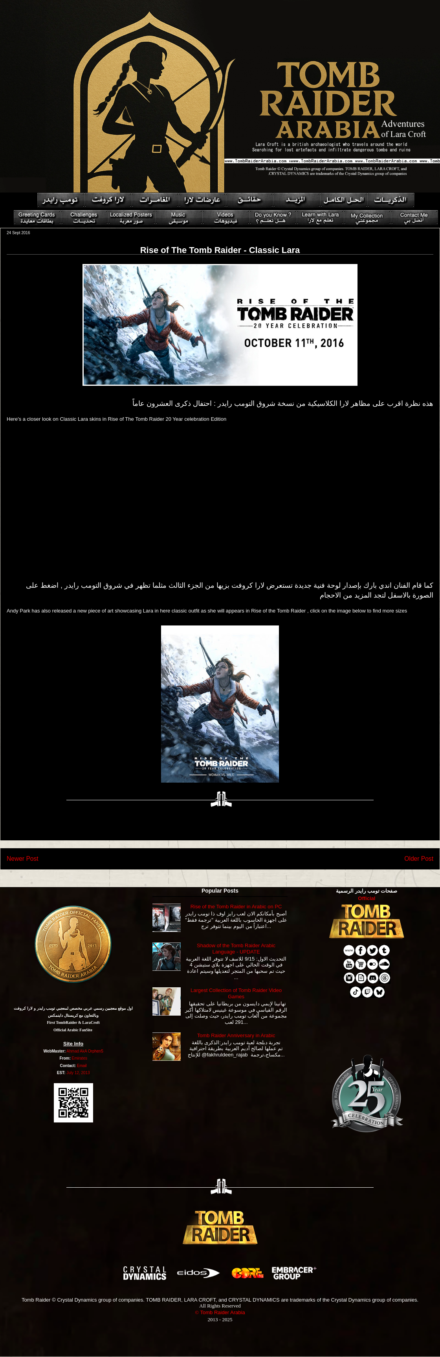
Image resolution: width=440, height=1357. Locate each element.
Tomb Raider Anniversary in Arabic (236, 1035)
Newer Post (22, 858)
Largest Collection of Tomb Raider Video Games (236, 993)
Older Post (418, 858)
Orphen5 (95, 1051)
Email (82, 1066)
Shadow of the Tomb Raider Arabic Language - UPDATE (236, 949)
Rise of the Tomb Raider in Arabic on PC (236, 907)
